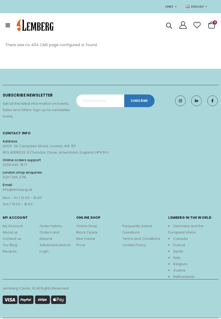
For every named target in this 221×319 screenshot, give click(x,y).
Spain (178, 252)
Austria (179, 271)
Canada (180, 239)
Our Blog (10, 245)
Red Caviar (85, 239)
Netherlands (184, 277)
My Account (13, 226)
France (179, 245)
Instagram (180, 101)
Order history (51, 226)
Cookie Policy (134, 245)
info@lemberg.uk (17, 190)
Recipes (10, 252)
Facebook (212, 101)
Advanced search (55, 245)
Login (44, 252)
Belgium (180, 264)
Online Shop (86, 226)
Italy (176, 258)
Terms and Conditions (141, 239)
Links (169, 6)
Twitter (196, 101)
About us (10, 233)
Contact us (12, 239)
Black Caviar (87, 233)
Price (80, 245)
